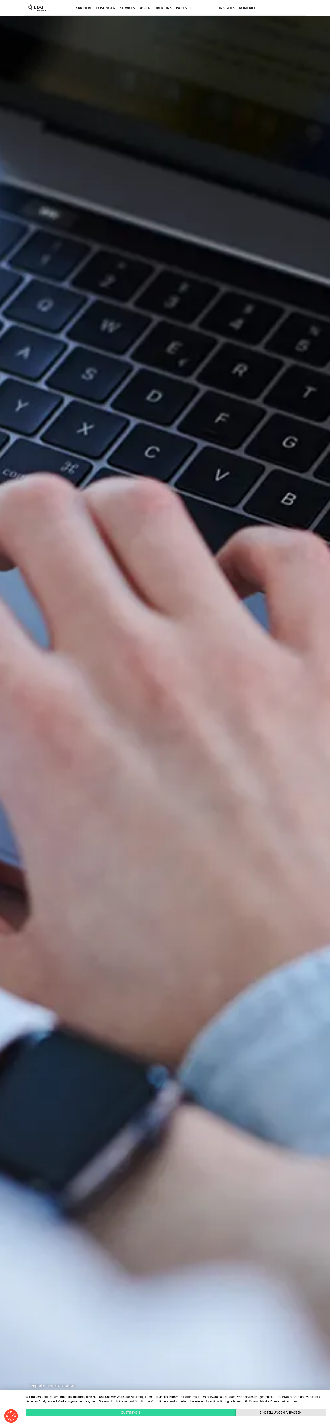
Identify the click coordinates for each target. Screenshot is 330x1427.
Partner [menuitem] (184, 8)
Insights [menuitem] (227, 8)
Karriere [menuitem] (83, 8)
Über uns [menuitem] (163, 8)
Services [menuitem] (127, 8)
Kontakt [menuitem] (247, 8)
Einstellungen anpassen (281, 1412)
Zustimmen (130, 1412)
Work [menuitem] (144, 8)
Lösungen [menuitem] (105, 8)
